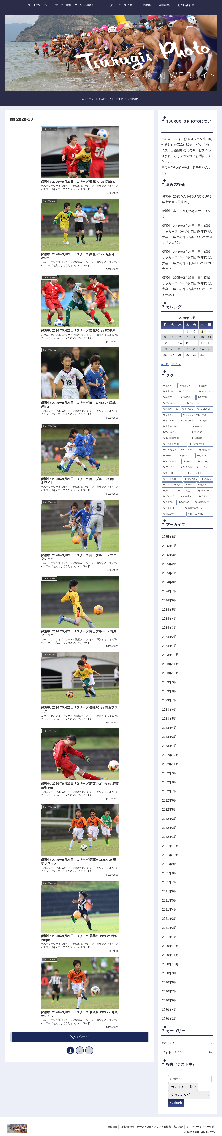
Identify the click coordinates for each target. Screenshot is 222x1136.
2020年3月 (169, 1018)
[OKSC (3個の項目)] (189, 461)
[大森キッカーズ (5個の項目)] (176, 426)
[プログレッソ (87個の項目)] (187, 391)
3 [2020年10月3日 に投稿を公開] (202, 331)
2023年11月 (170, 664)
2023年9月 (169, 682)
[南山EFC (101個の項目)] (169, 391)
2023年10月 (170, 673)
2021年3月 (169, 918)
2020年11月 (170, 955)
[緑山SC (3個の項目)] (206, 479)
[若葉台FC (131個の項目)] (187, 385)
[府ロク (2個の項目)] (169, 490)
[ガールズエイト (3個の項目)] (172, 479)
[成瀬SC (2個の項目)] (205, 496)
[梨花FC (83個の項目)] (170, 397)
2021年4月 (169, 909)
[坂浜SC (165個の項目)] (170, 385)
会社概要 (107, 1126)
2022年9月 (169, 773)
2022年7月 (169, 791)
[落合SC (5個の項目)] (205, 420)
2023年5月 (169, 718)
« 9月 (165, 364)
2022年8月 (169, 782)
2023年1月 (169, 746)
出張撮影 (177, 1126)
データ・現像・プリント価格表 (151, 1126)
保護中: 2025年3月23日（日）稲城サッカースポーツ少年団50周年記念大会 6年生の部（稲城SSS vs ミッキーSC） (187, 286)
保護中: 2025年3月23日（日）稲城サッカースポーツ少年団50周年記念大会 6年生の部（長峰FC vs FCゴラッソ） (187, 260)
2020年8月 (169, 982)
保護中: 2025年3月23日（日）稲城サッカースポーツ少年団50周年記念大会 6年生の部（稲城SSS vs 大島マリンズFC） (187, 234)
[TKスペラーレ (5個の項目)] (175, 432)
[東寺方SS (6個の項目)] (170, 420)
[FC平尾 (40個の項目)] (204, 397)
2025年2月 (169, 564)
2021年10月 (170, 855)
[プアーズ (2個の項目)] (170, 496)
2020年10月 (170, 964)
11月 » (176, 364)
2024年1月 (169, 646)
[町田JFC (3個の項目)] (204, 455)
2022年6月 (169, 800)
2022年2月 (169, 827)
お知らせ (187, 1043)
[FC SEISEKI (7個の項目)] (204, 409)
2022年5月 (169, 809)
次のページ (80, 371)
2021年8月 (169, 873)
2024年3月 (169, 627)
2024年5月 (169, 609)
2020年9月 (169, 973)
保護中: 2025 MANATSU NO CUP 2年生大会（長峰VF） (186, 199)
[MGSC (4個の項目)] (169, 455)
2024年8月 (169, 582)
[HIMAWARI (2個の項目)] (174, 514)
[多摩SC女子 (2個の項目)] (203, 502)
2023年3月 (169, 737)
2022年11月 (170, 764)
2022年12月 (170, 755)
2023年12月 (170, 655)
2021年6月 (169, 891)
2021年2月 (169, 927)
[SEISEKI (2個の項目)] (205, 490)
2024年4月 (169, 618)
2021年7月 (169, 882)
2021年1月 (169, 937)
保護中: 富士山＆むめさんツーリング (186, 213)
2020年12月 (170, 946)
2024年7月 (169, 591)
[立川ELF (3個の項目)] (173, 473)
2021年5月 (169, 900)
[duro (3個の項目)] (190, 485)
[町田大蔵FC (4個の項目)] (170, 449)
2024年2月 (169, 637)
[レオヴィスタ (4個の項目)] (200, 444)
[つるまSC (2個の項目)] (172, 508)
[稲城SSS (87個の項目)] (205, 391)
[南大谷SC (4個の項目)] (205, 449)
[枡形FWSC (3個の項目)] (191, 479)
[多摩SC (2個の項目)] (169, 502)
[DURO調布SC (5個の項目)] (175, 438)
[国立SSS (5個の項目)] (201, 432)
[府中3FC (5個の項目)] (202, 426)
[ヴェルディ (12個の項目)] (173, 403)
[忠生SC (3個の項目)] (186, 455)
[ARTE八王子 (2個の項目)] (186, 490)
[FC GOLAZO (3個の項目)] (172, 461)
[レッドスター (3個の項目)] (204, 467)
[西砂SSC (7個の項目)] (188, 409)
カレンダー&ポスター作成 (199, 1126)
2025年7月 (169, 546)
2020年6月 (169, 1000)
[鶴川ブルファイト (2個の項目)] (198, 508)
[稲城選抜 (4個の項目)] (201, 438)
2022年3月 (169, 818)
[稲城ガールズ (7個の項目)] (171, 409)
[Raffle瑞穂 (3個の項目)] (186, 467)
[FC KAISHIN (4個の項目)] (188, 449)
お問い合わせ (123, 1126)
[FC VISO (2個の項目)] (185, 502)
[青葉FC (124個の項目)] (205, 385)
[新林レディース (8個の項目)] (199, 403)
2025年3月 (169, 555)
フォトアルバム (187, 1052)
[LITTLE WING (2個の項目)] (199, 514)
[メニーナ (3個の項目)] (205, 461)
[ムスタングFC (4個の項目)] (174, 444)
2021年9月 (169, 864)
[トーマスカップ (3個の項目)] (172, 485)
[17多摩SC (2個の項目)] (188, 496)
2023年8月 (169, 691)
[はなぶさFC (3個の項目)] (199, 473)
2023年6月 (169, 709)
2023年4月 (169, 728)
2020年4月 (169, 1009)
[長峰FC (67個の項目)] (187, 397)
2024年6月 (169, 600)
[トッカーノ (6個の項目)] (188, 420)
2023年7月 (169, 700)
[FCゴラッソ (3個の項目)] (170, 467)
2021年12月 (170, 846)
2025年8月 (169, 536)
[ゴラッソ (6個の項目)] (171, 415)
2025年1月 (169, 573)
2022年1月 (169, 837)
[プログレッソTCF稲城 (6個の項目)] (197, 415)
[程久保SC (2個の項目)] (205, 485)
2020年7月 (169, 991)
